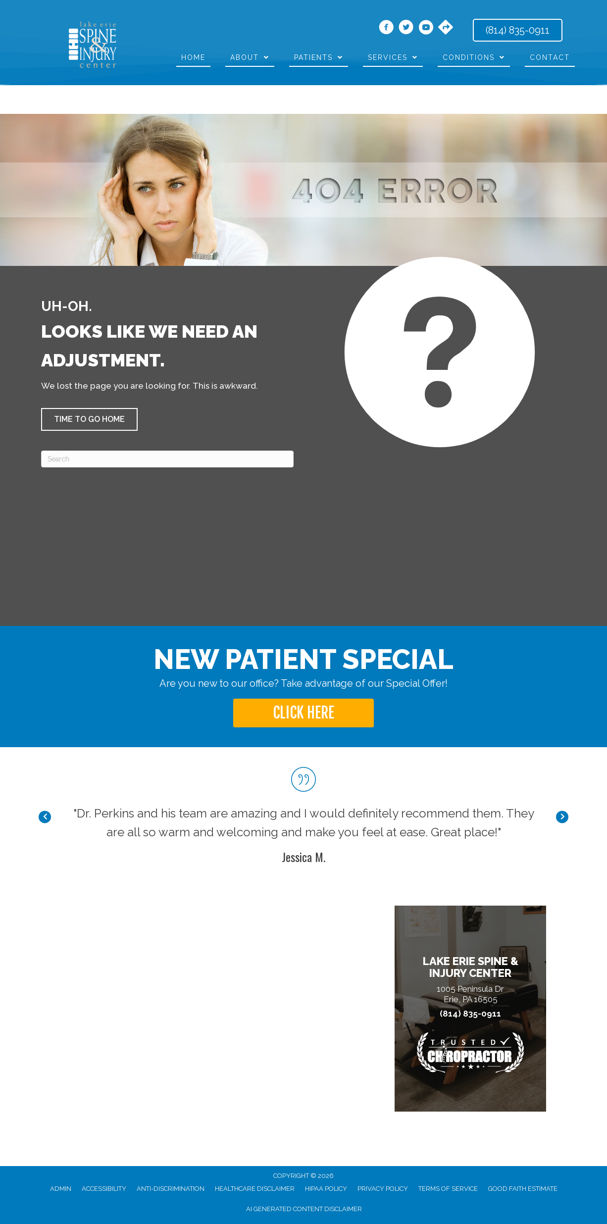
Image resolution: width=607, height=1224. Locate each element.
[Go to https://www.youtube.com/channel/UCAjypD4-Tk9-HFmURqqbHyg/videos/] (425, 29)
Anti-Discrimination (170, 1188)
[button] (89, 419)
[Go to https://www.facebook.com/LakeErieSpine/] (386, 29)
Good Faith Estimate (522, 1188)
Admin (60, 1188)
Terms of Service (448, 1188)
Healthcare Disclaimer (255, 1188)
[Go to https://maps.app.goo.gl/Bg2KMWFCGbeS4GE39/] (445, 28)
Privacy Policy (382, 1188)
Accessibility (104, 1188)
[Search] (167, 459)
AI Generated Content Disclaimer (304, 1209)
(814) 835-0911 (470, 1014)
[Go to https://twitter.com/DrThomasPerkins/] (406, 29)
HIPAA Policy (326, 1188)
